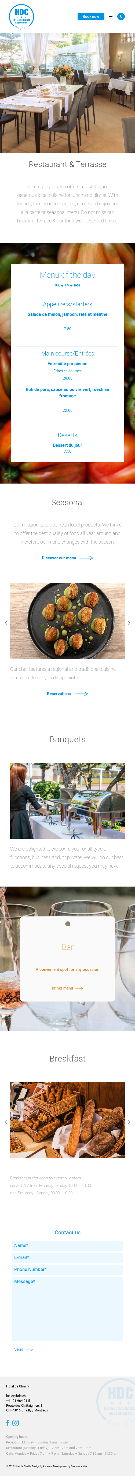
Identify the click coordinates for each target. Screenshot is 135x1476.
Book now (91, 16)
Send (23, 1349)
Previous (6, 618)
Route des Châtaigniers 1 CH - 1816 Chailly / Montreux (27, 1408)
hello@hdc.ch (16, 1396)
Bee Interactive (79, 1466)
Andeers (47, 1466)
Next (129, 618)
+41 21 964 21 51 (19, 1400)
